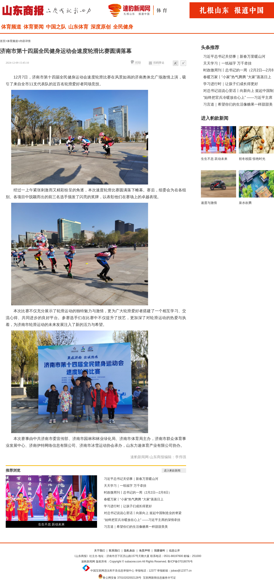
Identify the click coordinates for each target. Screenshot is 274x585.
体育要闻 (34, 27)
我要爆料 (159, 550)
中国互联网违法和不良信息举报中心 (112, 570)
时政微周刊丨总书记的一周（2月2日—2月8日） (138, 492)
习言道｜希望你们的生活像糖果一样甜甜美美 (136, 526)
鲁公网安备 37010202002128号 (122, 577)
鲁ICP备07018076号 (180, 561)
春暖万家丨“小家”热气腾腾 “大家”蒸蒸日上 (133, 499)
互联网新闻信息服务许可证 (159, 577)
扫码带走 (158, 62)
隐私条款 (129, 550)
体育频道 (11, 27)
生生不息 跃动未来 (51, 524)
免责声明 (144, 550)
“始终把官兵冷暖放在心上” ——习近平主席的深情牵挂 (142, 520)
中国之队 (56, 27)
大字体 (183, 63)
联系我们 (114, 550)
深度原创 (101, 27)
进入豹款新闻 (172, 470)
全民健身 (123, 27)
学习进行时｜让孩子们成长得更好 (128, 506)
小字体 (175, 63)
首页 (2, 41)
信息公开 (174, 550)
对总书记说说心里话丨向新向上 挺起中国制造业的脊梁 (143, 513)
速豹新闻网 (88, 561)
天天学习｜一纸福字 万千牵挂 (125, 485)
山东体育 (78, 27)
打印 (138, 62)
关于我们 (99, 550)
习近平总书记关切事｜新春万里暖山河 (131, 479)
